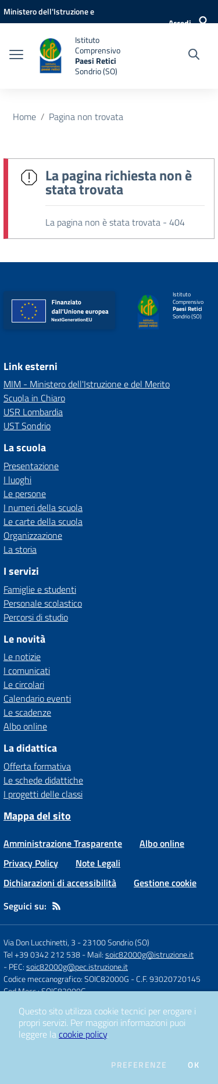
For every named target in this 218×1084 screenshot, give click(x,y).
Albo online (25, 726)
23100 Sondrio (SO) (116, 942)
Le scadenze (27, 712)
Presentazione (31, 466)
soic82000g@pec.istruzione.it (77, 966)
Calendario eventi (37, 698)
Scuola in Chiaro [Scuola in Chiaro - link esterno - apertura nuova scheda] (34, 398)
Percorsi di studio (35, 617)
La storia (20, 549)
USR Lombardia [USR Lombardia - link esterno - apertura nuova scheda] (33, 412)
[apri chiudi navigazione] (16, 56)
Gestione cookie (165, 883)
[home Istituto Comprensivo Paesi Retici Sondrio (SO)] (88, 56)
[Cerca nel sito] (194, 55)
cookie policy (83, 1034)
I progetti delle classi (43, 794)
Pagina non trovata (86, 117)
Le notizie (22, 657)
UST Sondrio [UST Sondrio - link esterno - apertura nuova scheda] (27, 426)
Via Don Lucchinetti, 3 (39, 942)
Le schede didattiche (43, 780)
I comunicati (26, 670)
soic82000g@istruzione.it (149, 954)
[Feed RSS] (56, 906)
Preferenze (139, 1065)
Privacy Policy (30, 863)
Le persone (24, 494)
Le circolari (23, 684)
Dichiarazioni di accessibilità (59, 883)
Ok (193, 1065)
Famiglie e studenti (39, 589)
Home (24, 117)
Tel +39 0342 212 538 (41, 954)
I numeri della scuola (43, 507)
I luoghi (17, 480)
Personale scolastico (42, 603)
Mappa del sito (37, 816)
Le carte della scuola (43, 521)
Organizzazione (32, 535)
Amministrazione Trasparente (62, 843)
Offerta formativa (37, 766)
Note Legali (98, 863)
